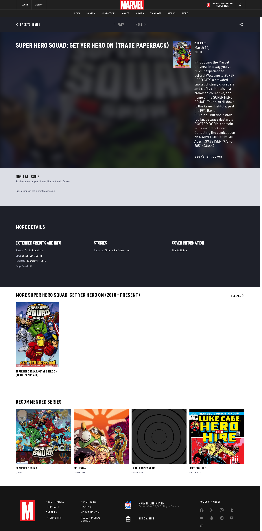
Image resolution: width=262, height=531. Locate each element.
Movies (140, 13)
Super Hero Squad (26, 448)
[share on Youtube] (201, 499)
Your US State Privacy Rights (86, 522)
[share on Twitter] (211, 491)
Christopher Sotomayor (117, 230)
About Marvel (55, 482)
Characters (109, 13)
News (77, 13)
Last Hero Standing (143, 448)
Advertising (89, 482)
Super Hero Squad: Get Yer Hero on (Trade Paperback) (36, 353)
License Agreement (171, 522)
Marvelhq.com (90, 492)
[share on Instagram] (222, 491)
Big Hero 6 (80, 448)
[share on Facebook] (202, 491)
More (185, 13)
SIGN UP (39, 4)
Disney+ (86, 487)
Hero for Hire (197, 448)
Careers (51, 492)
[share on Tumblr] (232, 491)
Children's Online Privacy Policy (143, 522)
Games (125, 13)
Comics (90, 13)
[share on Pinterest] (222, 499)
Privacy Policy (61, 522)
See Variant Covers (98, 110)
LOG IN (25, 4)
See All (237, 276)
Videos (171, 13)
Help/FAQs (52, 487)
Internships (54, 497)
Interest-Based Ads (194, 522)
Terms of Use (44, 522)
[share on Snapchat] (211, 499)
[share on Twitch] (232, 499)
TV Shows (155, 13)
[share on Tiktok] (201, 507)
